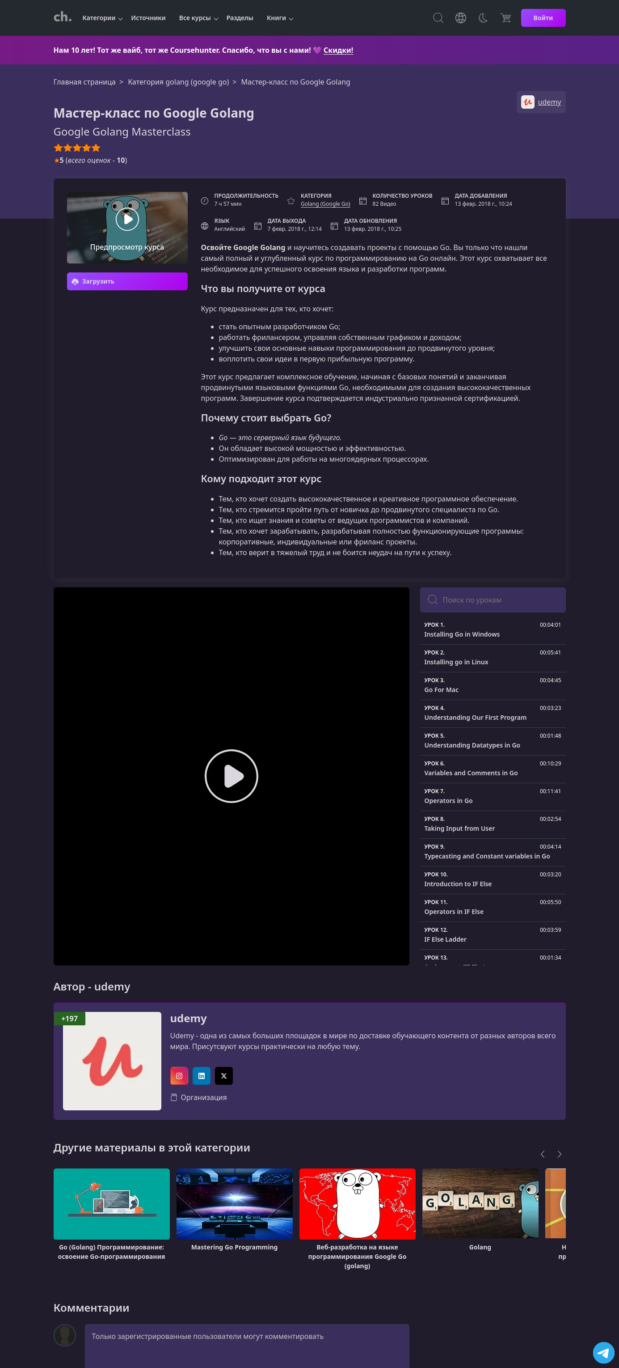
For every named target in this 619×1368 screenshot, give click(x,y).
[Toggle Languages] (461, 18)
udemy (188, 1018)
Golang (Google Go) (325, 204)
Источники (148, 17)
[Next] (559, 1154)
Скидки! (338, 50)
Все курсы (195, 17)
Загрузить (93, 281)
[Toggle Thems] (483, 18)
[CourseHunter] (63, 18)
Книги (276, 17)
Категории (99, 17)
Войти (543, 17)
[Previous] (542, 1154)
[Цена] (505, 18)
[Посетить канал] (604, 1353)
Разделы (240, 17)
